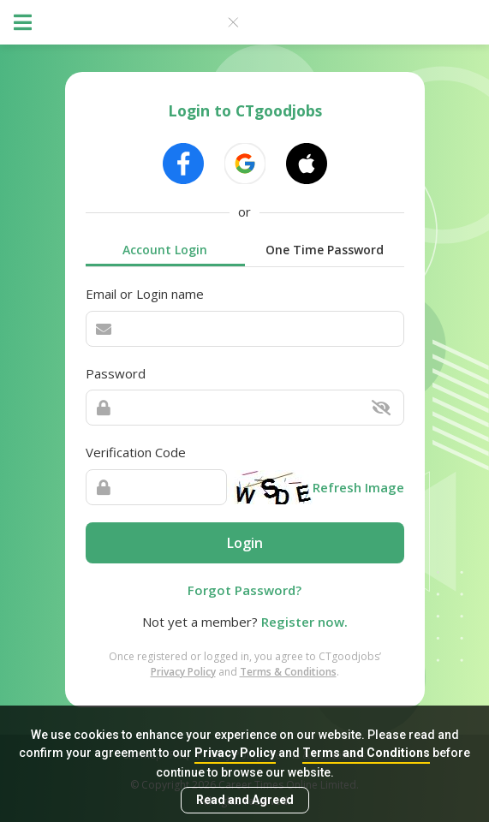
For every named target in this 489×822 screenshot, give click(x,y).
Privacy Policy (235, 752)
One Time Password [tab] (324, 249)
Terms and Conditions (366, 752)
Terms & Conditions (288, 671)
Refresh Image (358, 487)
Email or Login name (145, 293)
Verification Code (136, 452)
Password (116, 373)
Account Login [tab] (164, 249)
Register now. (304, 621)
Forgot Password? (244, 590)
